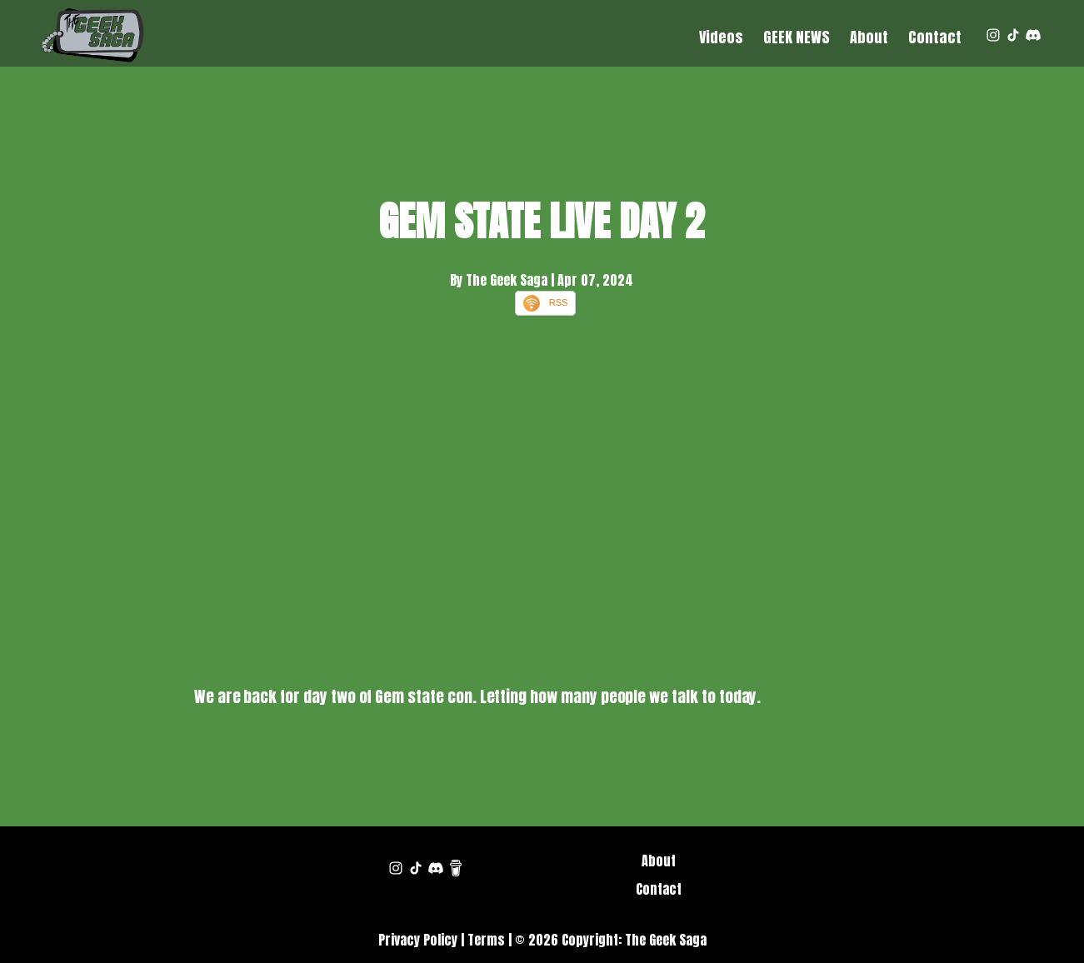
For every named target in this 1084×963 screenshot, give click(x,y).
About (869, 37)
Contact (935, 37)
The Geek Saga (666, 940)
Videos (721, 37)
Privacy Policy (417, 940)
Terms (486, 940)
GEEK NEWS (796, 37)
